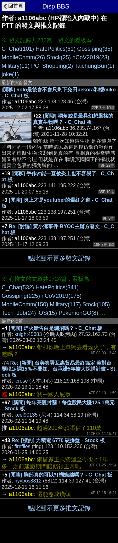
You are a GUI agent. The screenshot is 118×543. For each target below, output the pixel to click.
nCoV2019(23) (90, 57)
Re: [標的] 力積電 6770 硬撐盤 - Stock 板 (58, 440)
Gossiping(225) (21, 296)
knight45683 (28, 334)
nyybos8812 (28, 480)
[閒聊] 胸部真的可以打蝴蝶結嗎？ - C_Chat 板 (61, 474)
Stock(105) (96, 304)
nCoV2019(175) (61, 296)
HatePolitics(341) (57, 287)
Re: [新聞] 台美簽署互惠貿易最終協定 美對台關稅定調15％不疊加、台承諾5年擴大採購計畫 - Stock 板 (58, 369)
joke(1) (10, 74)
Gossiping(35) (94, 49)
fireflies (22, 446)
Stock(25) (59, 57)
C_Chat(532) (18, 287)
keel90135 (26, 415)
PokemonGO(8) (78, 313)
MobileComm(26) (23, 57)
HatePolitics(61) (56, 49)
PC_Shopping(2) (52, 66)
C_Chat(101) (18, 49)
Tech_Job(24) (19, 313)
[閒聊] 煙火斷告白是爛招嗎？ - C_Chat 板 (56, 328)
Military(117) (65, 304)
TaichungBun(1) (94, 66)
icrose (21, 381)
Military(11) (16, 66)
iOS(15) (47, 313)
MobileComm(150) (25, 304)
